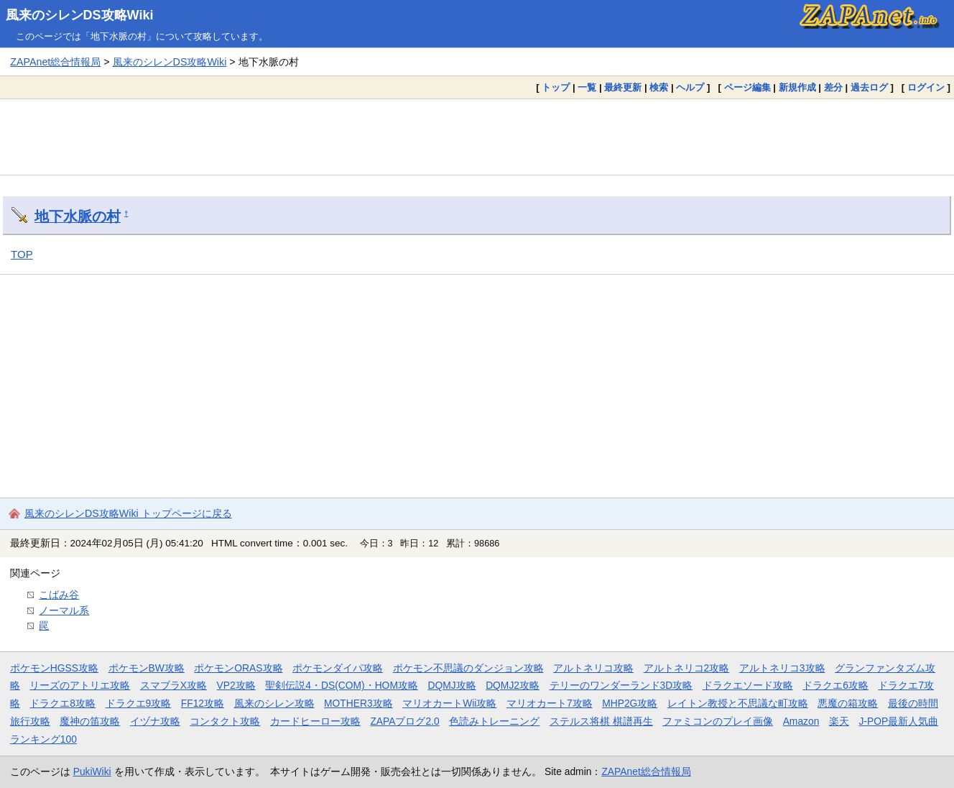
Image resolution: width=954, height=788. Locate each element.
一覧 (587, 87)
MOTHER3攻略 (358, 703)
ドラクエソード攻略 (748, 685)
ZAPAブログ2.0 (404, 721)
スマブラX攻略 (173, 685)
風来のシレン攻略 (274, 703)
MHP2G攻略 (629, 703)
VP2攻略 (236, 685)
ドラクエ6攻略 (835, 685)
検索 (658, 87)
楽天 (839, 721)
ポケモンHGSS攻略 (54, 668)
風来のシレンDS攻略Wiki (80, 15)
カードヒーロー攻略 (315, 721)
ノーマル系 (64, 610)
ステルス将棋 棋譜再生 (601, 721)
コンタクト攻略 (225, 721)
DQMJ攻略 (451, 685)
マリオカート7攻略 (549, 703)
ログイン (926, 87)
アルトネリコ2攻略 (687, 668)
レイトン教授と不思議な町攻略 (737, 703)
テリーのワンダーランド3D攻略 (621, 685)
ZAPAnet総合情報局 (55, 62)
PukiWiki (92, 771)
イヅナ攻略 (155, 721)
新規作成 (797, 87)
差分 (833, 87)
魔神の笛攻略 (90, 721)
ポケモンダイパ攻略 (337, 668)
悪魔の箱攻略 (848, 703)
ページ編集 (747, 87)
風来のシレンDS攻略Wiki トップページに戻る (128, 513)
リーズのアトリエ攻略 (79, 685)
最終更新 (623, 87)
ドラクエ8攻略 (62, 703)
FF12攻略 (202, 703)
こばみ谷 (59, 594)
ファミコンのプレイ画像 (717, 721)
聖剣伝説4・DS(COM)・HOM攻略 (341, 685)
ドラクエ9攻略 (139, 703)
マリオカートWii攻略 (449, 703)
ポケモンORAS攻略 (238, 668)
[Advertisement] (477, 136)
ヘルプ (690, 87)
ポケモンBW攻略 (146, 668)
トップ (556, 87)
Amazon (801, 721)
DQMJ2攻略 (512, 685)
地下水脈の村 (77, 216)
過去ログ (869, 87)
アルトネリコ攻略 (593, 668)
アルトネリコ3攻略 (782, 668)
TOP (22, 254)
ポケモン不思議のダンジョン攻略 (468, 668)
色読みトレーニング (494, 721)
